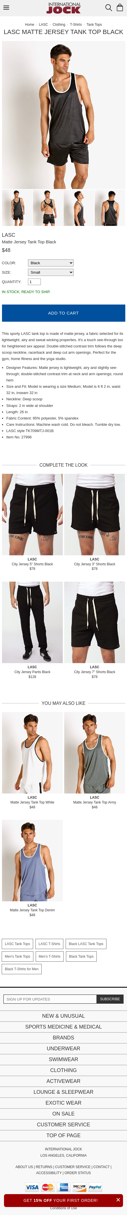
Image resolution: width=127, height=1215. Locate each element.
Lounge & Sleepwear (63, 1092)
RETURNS (44, 1167)
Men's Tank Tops (17, 956)
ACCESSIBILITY (49, 1173)
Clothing (63, 1070)
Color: (9, 263)
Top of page (63, 1135)
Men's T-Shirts (50, 956)
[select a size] (51, 272)
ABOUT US (24, 1167)
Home (29, 25)
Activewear (63, 1081)
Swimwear (63, 1059)
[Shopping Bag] (120, 7)
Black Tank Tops (81, 956)
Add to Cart (63, 313)
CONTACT (101, 1167)
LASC (8, 235)
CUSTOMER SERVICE (72, 1167)
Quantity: (12, 282)
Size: (6, 272)
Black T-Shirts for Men (22, 969)
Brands (63, 1038)
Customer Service (63, 1124)
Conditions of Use (63, 1208)
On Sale (63, 1114)
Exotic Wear (63, 1103)
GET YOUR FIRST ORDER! (73, 1199)
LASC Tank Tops (17, 944)
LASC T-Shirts (49, 944)
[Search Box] (108, 7)
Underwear (63, 1048)
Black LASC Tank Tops (86, 944)
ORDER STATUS (77, 1173)
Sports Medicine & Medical (63, 1027)
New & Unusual (63, 1016)
